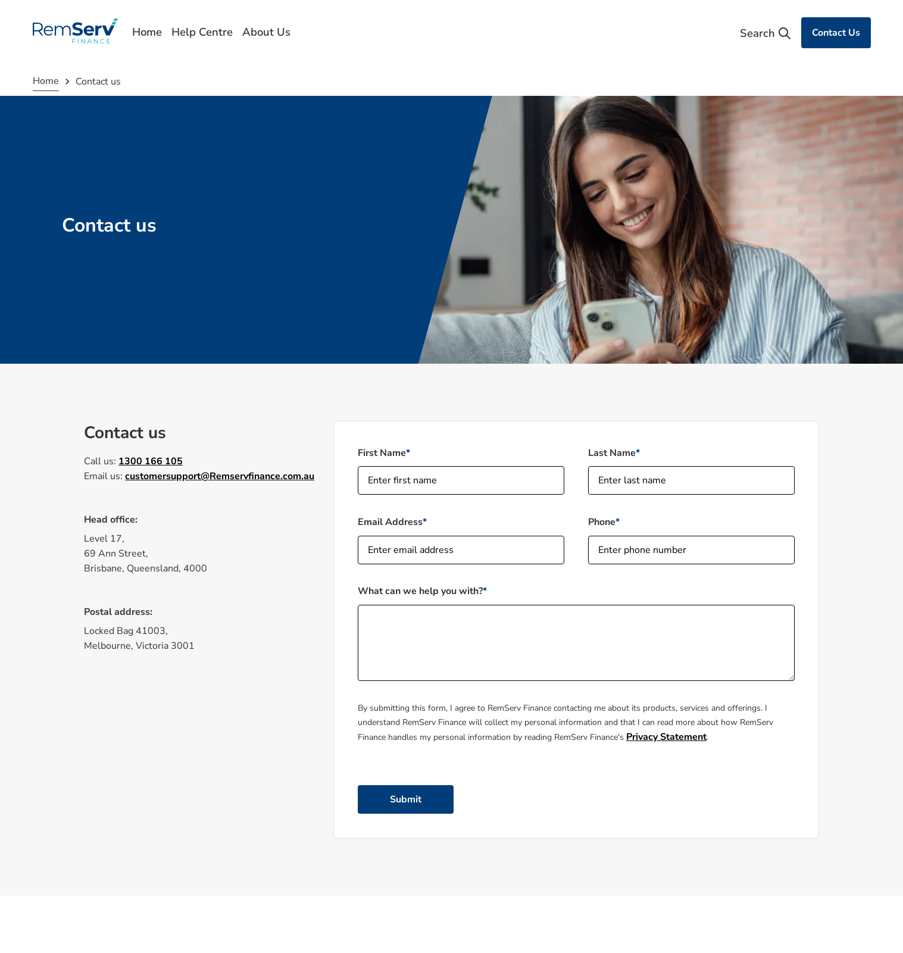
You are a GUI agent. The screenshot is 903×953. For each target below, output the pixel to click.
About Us (266, 32)
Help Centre (202, 32)
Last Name (612, 453)
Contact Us (836, 32)
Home (147, 32)
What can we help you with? (420, 591)
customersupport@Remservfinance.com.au (219, 476)
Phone (601, 522)
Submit (405, 799)
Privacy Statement (666, 736)
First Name (382, 453)
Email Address (390, 522)
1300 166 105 (150, 461)
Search (766, 33)
